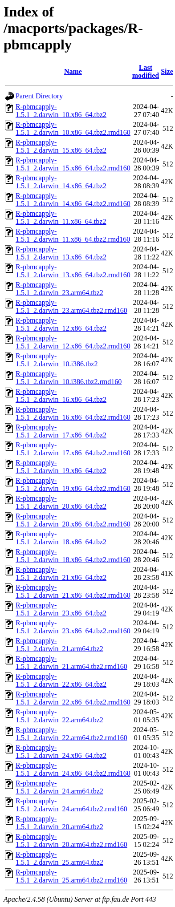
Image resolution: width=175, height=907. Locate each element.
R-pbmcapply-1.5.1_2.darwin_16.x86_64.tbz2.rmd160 (73, 413)
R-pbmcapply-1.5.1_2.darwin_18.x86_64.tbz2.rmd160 (73, 555)
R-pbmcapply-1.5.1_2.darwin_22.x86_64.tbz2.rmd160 (73, 698)
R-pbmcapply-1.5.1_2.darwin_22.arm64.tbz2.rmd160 (71, 733)
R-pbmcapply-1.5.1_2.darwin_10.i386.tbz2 (57, 360)
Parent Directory (39, 96)
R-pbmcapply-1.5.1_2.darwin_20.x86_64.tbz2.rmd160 (73, 520)
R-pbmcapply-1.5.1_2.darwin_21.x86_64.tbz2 (61, 573)
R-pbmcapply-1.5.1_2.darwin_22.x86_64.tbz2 (61, 680)
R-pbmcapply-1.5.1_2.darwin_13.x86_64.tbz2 (61, 253)
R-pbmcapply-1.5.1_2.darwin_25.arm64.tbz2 (59, 858)
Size (167, 71)
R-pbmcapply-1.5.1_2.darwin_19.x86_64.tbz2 (61, 466)
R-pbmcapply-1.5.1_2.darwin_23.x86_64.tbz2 (61, 609)
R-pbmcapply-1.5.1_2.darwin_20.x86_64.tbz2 (61, 502)
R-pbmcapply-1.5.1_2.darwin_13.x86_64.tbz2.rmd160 (73, 271)
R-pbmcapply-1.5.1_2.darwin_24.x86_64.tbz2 (61, 751)
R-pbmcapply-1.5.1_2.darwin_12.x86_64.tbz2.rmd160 (73, 342)
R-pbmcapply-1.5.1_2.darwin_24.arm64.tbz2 (59, 787)
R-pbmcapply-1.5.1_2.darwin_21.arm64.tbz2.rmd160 (71, 662)
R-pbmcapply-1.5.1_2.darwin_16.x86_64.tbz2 (61, 395)
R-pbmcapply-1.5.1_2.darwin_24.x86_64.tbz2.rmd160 (73, 769)
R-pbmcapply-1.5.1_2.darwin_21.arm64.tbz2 (59, 644)
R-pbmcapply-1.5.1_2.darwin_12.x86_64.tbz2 (61, 324)
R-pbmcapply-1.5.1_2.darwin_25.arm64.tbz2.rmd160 (71, 876)
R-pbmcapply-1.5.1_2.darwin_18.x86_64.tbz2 (61, 538)
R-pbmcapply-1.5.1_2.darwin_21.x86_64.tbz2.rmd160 (73, 591)
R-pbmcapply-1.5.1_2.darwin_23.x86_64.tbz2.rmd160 (73, 627)
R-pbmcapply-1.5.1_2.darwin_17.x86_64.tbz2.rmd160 (73, 449)
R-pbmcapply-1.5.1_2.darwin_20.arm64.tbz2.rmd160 (71, 840)
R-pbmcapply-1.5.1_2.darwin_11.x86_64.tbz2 (61, 217)
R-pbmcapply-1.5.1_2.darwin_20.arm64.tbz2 (59, 822)
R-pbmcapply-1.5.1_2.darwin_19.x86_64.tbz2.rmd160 (73, 484)
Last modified (145, 71)
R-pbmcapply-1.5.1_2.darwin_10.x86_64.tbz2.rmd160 (73, 128)
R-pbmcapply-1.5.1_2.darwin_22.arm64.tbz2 (59, 716)
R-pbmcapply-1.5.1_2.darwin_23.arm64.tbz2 (59, 288)
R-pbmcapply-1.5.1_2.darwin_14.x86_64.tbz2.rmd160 (73, 199)
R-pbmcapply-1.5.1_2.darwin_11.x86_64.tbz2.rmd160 (73, 235)
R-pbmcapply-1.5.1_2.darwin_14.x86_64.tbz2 (61, 182)
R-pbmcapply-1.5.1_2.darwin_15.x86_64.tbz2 (61, 146)
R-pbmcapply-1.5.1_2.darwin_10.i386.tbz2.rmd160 (69, 377)
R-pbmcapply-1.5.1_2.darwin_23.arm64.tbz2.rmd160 (71, 306)
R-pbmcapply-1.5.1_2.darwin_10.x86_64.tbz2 (61, 110)
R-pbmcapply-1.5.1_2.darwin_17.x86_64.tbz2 (61, 431)
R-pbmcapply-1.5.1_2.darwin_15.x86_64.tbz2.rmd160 (73, 164)
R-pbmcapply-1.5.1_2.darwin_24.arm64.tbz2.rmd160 (71, 805)
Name (73, 71)
